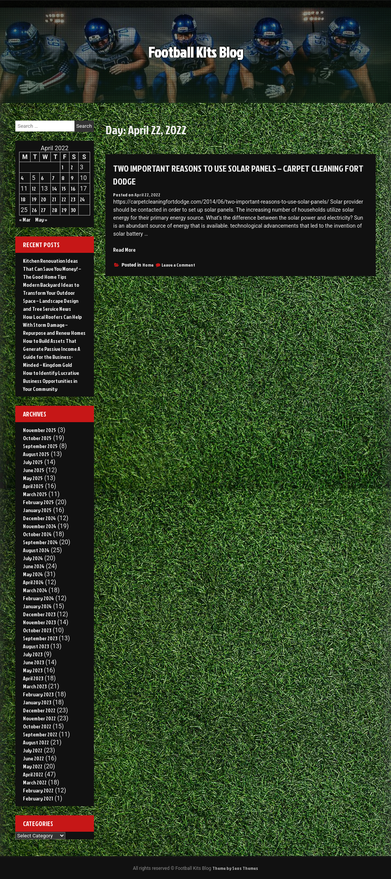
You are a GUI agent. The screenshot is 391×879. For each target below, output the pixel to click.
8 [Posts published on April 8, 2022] (63, 178)
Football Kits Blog (195, 57)
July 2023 (32, 654)
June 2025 (33, 470)
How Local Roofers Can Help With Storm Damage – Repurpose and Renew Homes (54, 324)
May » (41, 219)
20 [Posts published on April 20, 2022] (43, 199)
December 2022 (39, 710)
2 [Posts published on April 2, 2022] (72, 167)
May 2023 (32, 670)
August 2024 (36, 550)
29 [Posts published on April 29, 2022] (63, 210)
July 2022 (32, 750)
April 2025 (33, 486)
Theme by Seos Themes (235, 868)
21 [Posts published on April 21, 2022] (54, 199)
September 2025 (40, 446)
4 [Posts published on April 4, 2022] (22, 178)
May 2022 (32, 766)
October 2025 (37, 438)
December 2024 (39, 518)
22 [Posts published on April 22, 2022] (63, 199)
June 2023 (33, 662)
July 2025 (33, 462)
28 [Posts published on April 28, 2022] (54, 210)
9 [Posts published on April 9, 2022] (72, 178)
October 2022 (37, 726)
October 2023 (37, 630)
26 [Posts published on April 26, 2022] (34, 210)
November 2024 (39, 526)
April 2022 (33, 774)
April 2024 (33, 582)
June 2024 (33, 566)
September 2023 (40, 638)
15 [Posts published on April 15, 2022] (63, 188)
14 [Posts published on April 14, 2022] (54, 188)
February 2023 (38, 694)
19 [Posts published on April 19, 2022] (34, 199)
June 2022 (33, 758)
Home (147, 265)
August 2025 (36, 454)
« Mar (25, 219)
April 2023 (33, 678)
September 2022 (40, 734)
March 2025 (35, 494)
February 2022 (38, 790)
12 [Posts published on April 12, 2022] (34, 188)
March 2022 (35, 782)
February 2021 (38, 798)
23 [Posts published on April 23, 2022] (73, 199)
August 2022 (36, 742)
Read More (124, 249)
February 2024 (38, 598)
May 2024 (33, 574)
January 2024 (37, 606)
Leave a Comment (178, 265)
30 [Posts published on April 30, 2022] (73, 210)
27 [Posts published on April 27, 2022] (43, 210)
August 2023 (36, 646)
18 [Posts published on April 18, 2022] (23, 199)
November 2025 (39, 430)
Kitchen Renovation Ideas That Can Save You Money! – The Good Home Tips (52, 268)
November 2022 (39, 718)
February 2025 (38, 502)
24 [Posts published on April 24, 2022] (82, 199)
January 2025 (37, 510)
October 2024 (37, 534)
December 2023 (39, 614)
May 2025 (33, 478)
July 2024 (33, 558)
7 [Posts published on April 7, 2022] (53, 178)
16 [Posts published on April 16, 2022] (73, 188)
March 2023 (35, 686)
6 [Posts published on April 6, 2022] (42, 178)
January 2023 (37, 702)
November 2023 (39, 622)
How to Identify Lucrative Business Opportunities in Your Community (51, 380)
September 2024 (40, 542)
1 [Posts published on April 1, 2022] (62, 167)
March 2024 (35, 590)
